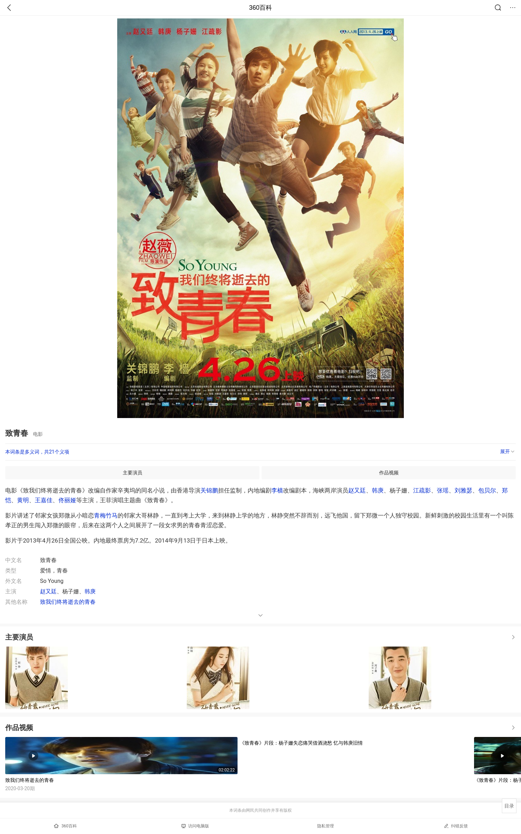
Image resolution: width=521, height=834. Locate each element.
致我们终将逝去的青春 (68, 602)
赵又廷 (357, 490)
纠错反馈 (456, 825)
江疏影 (422, 490)
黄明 (23, 500)
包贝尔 (487, 490)
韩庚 (378, 490)
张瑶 (443, 490)
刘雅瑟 (463, 490)
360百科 (260, 7)
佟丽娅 (67, 500)
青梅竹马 (106, 515)
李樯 (277, 490)
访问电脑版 (195, 826)
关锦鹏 (209, 490)
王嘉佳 (44, 500)
